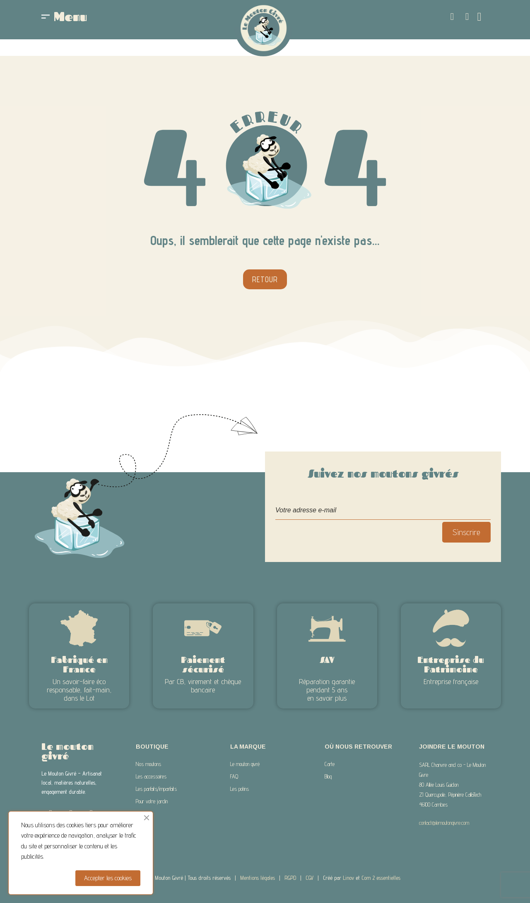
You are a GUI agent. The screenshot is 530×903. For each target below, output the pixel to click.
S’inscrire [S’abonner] (466, 532)
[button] (452, 17)
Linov (348, 877)
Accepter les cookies (108, 878)
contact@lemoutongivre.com (444, 822)
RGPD (290, 877)
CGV (309, 877)
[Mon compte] (467, 17)
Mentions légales (257, 877)
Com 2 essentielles (380, 877)
